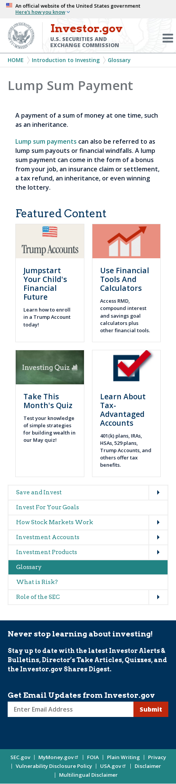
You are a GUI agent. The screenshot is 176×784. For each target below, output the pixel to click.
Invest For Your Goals (47, 507)
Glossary (119, 60)
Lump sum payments (46, 141)
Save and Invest (39, 492)
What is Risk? (37, 582)
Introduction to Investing (66, 60)
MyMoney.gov (58, 757)
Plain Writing (123, 757)
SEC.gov (20, 757)
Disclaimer (148, 766)
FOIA (93, 757)
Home (16, 60)
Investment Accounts (47, 537)
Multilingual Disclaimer (88, 774)
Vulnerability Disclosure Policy (54, 766)
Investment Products (46, 552)
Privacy (157, 757)
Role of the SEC (38, 597)
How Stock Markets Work (54, 522)
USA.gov (113, 766)
